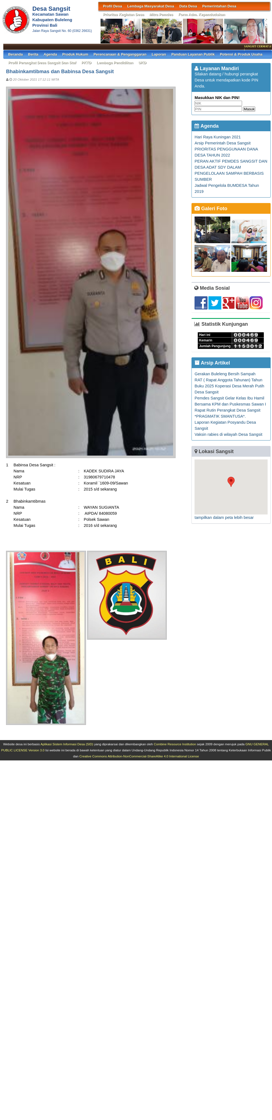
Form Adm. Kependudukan (201, 14)
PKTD (86, 63)
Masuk (249, 109)
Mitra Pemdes (161, 14)
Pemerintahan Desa (219, 6)
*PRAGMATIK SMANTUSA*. (220, 416)
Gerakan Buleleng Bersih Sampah (225, 374)
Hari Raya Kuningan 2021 (218, 137)
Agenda (50, 54)
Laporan (159, 54)
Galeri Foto (211, 208)
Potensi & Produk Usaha (241, 54)
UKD (142, 63)
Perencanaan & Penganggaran (119, 54)
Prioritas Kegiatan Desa (123, 14)
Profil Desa (112, 6)
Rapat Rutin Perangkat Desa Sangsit (227, 410)
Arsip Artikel (212, 363)
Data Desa (188, 6)
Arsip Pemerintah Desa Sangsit (223, 143)
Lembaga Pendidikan (114, 63)
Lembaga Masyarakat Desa (150, 6)
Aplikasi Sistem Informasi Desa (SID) (66, 744)
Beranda (15, 54)
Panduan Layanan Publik (193, 54)
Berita (33, 54)
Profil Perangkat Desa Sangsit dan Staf (42, 63)
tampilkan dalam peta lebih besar (224, 517)
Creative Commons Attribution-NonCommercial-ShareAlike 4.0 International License (139, 756)
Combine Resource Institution (175, 744)
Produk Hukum (75, 54)
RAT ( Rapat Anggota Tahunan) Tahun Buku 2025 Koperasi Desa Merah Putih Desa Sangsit (229, 386)
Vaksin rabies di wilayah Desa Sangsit (228, 434)
